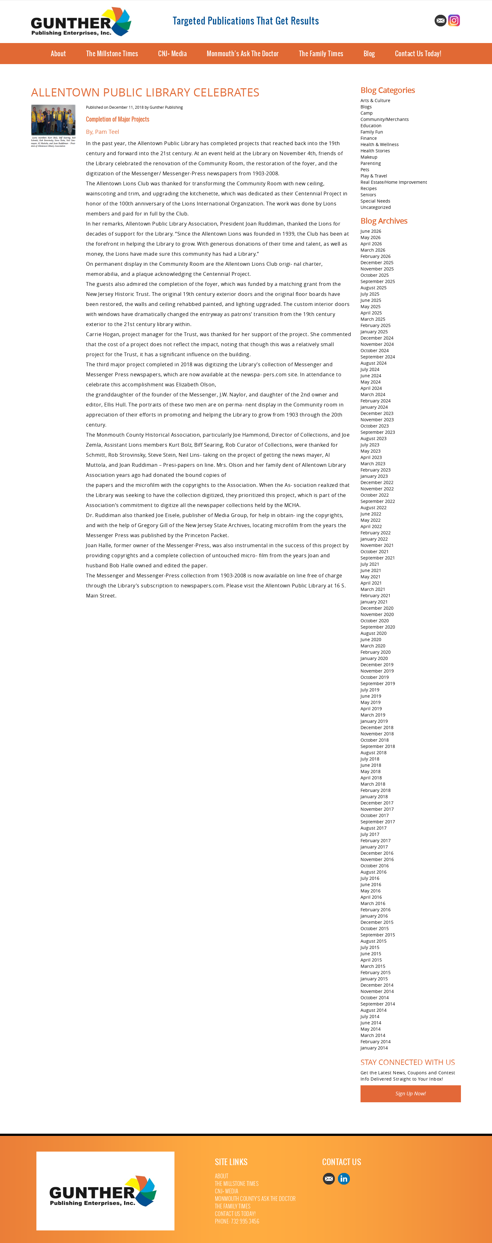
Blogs (366, 107)
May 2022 (371, 520)
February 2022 (376, 533)
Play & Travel (374, 176)
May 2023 (371, 451)
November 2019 (377, 671)
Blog (369, 53)
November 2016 (377, 859)
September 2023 (378, 432)
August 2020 (374, 633)
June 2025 (371, 300)
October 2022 (375, 495)
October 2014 (375, 997)
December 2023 (377, 413)
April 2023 (371, 457)
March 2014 (373, 1035)
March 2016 (373, 903)
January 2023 (374, 476)
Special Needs (375, 201)
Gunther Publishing (166, 107)
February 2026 (376, 256)
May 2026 (371, 237)
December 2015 (377, 922)
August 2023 (374, 438)
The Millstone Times (112, 53)
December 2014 (377, 985)
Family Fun (372, 132)
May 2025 (371, 306)
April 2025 (371, 313)
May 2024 (371, 382)
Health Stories (375, 151)
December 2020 (377, 608)
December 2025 (377, 262)
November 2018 (377, 734)
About (58, 53)
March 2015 (373, 966)
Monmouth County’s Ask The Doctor (255, 1199)
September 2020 (378, 627)
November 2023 (377, 420)
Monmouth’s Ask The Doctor (243, 53)
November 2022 (377, 489)
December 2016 (377, 853)
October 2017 (375, 815)
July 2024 (370, 369)
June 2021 (371, 570)
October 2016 (375, 866)
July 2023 (370, 445)
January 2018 (374, 796)
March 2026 (373, 250)
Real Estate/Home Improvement (394, 182)
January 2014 (374, 1048)
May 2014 (371, 1029)
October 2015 (375, 928)
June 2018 (371, 765)
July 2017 (370, 834)
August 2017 (374, 828)
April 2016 (371, 897)
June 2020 (371, 639)
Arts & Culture (375, 100)
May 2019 (371, 702)
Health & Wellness (380, 144)
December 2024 (377, 338)
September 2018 (378, 746)
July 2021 (370, 564)
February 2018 (376, 790)
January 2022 (374, 539)
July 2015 (370, 947)
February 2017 (376, 840)
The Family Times (321, 53)
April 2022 (371, 526)
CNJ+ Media (172, 53)
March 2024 (373, 394)
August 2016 (374, 872)
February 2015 (376, 972)
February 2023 (376, 470)
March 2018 (373, 784)
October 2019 (375, 677)
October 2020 (375, 621)
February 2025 (376, 325)
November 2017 (377, 809)
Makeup (369, 157)
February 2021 (376, 595)
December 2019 (377, 665)
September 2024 (378, 357)
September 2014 (378, 1004)
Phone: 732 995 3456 (237, 1221)
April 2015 (371, 960)
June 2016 (371, 884)
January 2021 (374, 602)
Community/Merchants (385, 119)
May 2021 (371, 577)
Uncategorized (376, 207)
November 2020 (377, 614)
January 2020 (374, 658)
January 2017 (374, 847)
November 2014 (377, 991)
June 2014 (371, 1023)
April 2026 (371, 244)
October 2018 (375, 740)
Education (371, 125)
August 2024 (374, 363)
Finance (369, 138)
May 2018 (371, 771)
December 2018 (377, 727)
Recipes (369, 188)
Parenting (371, 163)
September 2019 (378, 683)
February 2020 (376, 652)
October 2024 (375, 350)
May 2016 (371, 891)
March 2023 (373, 463)
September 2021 (378, 558)
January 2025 (374, 332)
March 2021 (373, 589)
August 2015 (374, 941)
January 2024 (374, 407)
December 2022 (377, 482)
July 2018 (370, 759)
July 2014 (370, 1016)
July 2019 (370, 690)
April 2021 (371, 583)
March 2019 (373, 715)
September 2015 (378, 935)
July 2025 (370, 294)
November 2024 (377, 344)
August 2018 (374, 752)
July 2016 (370, 878)
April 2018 (371, 778)
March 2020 (373, 646)
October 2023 (375, 426)
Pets (365, 169)
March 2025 (373, 319)
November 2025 (377, 269)
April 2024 (371, 388)
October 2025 (375, 275)
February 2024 (376, 401)
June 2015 (371, 954)
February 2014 (376, 1041)
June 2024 (371, 376)
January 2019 (374, 721)
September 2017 (378, 822)
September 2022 (378, 501)
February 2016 (376, 910)
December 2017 (377, 803)
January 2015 (374, 979)
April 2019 (371, 708)
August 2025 (374, 288)
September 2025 (378, 281)
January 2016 (374, 916)
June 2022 (371, 514)
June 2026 (371, 231)
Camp (367, 113)
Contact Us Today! (418, 53)
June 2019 (371, 696)
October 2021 (375, 551)
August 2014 (374, 1010)
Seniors (368, 195)
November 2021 (377, 545)
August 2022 (374, 507)
